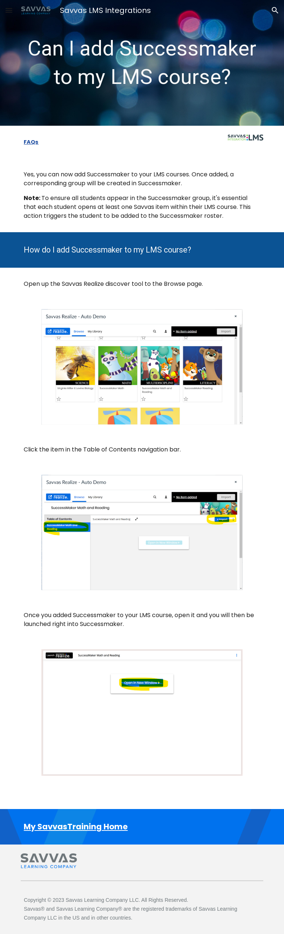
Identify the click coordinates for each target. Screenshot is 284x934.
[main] (142, 63)
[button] (9, 10)
